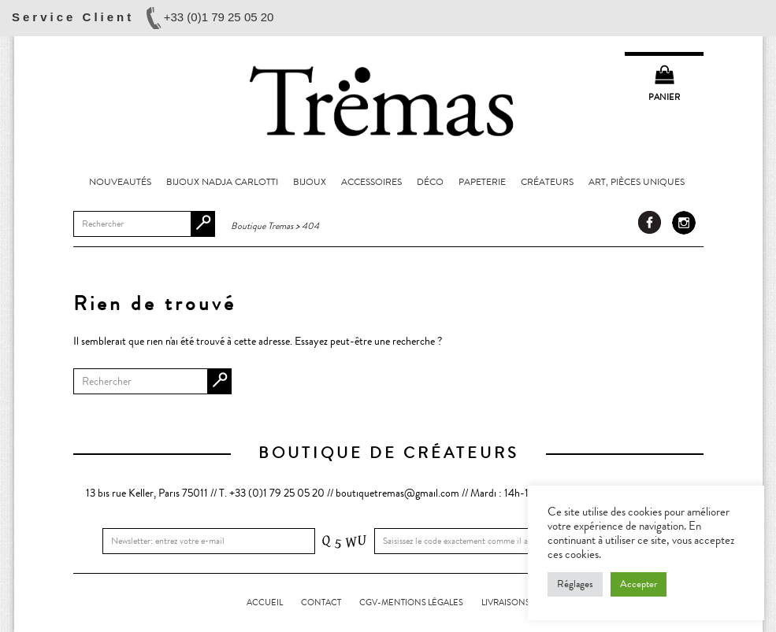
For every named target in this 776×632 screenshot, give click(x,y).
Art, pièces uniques (636, 182)
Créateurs (547, 182)
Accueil (265, 602)
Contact (321, 602)
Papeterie (482, 182)
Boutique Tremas (388, 100)
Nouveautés (120, 182)
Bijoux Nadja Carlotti (222, 182)
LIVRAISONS (505, 602)
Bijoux (309, 182)
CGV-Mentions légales (411, 602)
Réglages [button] (575, 584)
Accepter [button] (638, 584)
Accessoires (371, 182)
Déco (430, 182)
